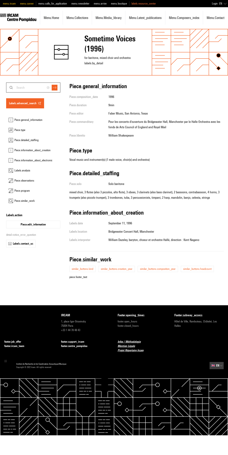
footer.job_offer (14, 342)
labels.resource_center (144, 3)
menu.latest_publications (145, 18)
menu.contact (215, 18)
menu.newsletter (80, 3)
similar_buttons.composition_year (158, 269)
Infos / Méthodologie (131, 342)
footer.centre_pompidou (76, 346)
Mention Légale (128, 346)
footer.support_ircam (75, 342)
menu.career (27, 3)
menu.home (51, 18)
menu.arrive (100, 3)
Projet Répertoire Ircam (133, 350)
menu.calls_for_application (52, 3)
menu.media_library (109, 18)
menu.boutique (119, 3)
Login (215, 3)
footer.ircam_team (16, 346)
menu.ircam (9, 3)
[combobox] (33, 87)
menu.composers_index (184, 18)
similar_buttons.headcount (197, 269)
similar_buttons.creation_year (116, 269)
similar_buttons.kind (82, 269)
